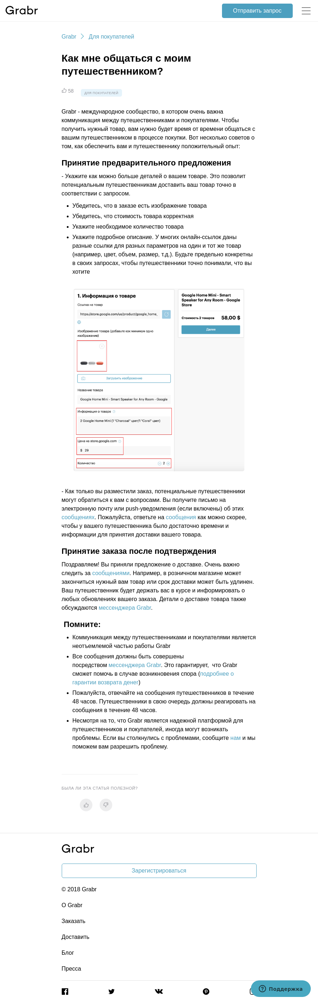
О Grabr (72, 905)
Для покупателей (111, 37)
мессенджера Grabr (125, 608)
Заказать (74, 921)
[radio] (86, 805)
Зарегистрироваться (159, 871)
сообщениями (110, 573)
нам (235, 738)
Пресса (71, 969)
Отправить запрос (257, 11)
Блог (68, 953)
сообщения (181, 517)
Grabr (69, 37)
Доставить (76, 937)
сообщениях (78, 517)
